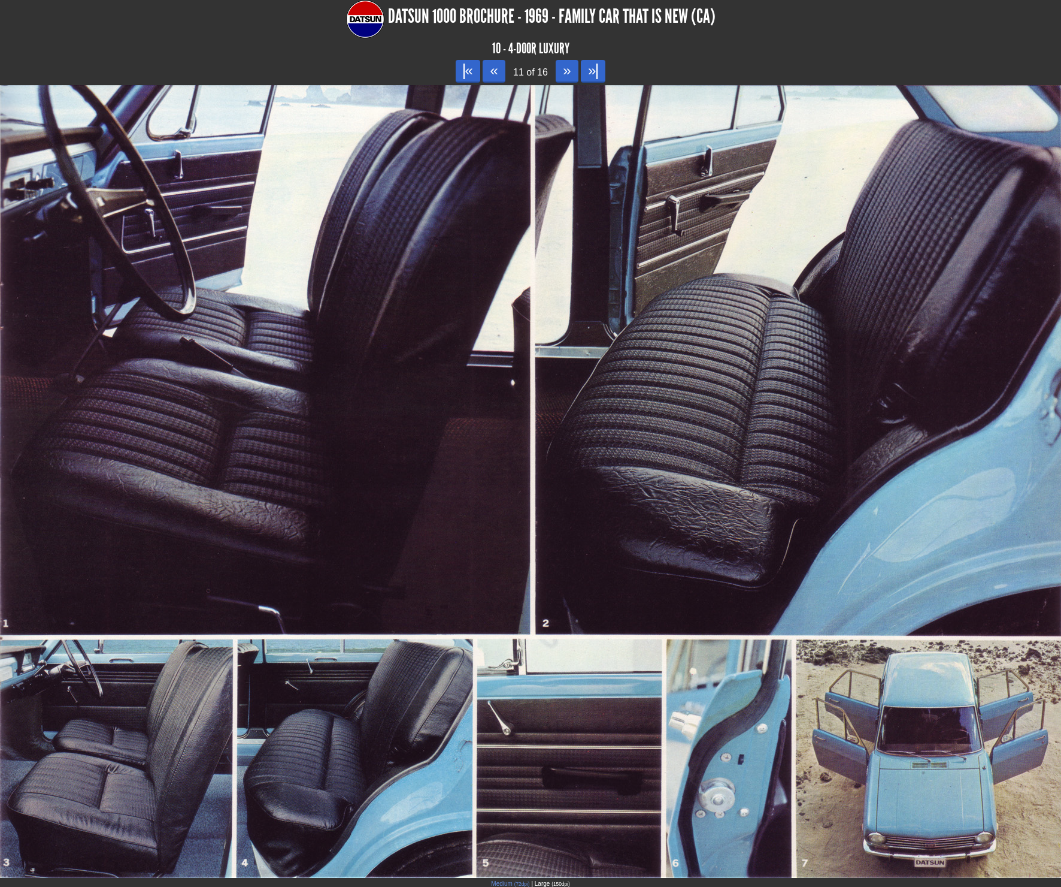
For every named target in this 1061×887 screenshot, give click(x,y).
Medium (510, 883)
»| (593, 70)
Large (552, 883)
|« (468, 70)
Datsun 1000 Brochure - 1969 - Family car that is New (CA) (552, 16)
